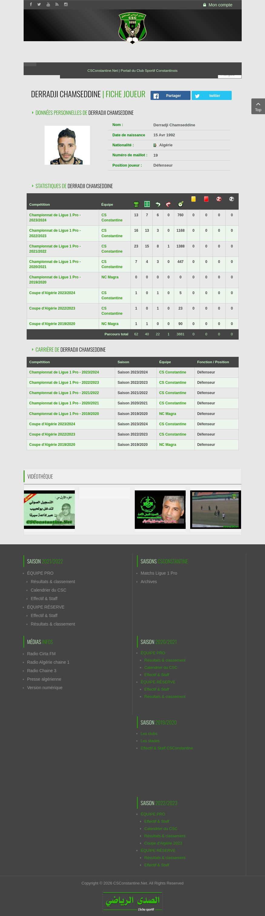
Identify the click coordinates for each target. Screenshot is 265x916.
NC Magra (109, 277)
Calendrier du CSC (49, 590)
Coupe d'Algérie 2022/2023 (52, 308)
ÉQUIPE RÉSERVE (46, 607)
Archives (149, 581)
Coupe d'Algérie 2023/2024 (52, 293)
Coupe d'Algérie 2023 (163, 843)
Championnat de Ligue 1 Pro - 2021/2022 (64, 393)
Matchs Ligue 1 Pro (159, 573)
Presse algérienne (44, 679)
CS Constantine (172, 372)
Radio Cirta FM (41, 653)
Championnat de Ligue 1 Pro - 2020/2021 (64, 403)
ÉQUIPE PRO (40, 573)
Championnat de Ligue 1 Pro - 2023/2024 (64, 372)
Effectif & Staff (44, 598)
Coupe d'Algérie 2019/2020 (52, 324)
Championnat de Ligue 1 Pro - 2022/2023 (64, 382)
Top (258, 106)
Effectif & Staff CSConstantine (167, 748)
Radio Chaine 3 (42, 670)
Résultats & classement (53, 581)
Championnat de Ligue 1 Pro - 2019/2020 (64, 414)
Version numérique (45, 687)
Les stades (150, 740)
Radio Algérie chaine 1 (48, 662)
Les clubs (149, 733)
